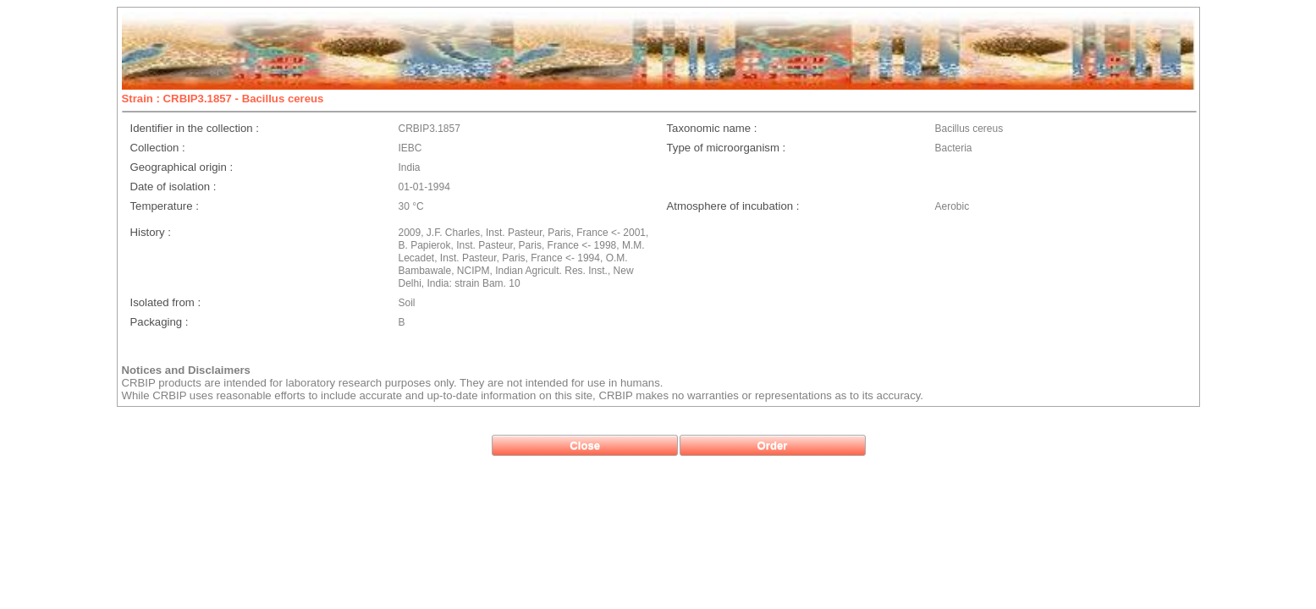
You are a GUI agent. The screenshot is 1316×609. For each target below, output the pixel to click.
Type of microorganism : (726, 147)
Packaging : (159, 321)
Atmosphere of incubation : (733, 206)
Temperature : (164, 206)
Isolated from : (165, 302)
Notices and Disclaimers (186, 370)
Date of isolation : (173, 186)
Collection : (157, 147)
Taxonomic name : (712, 128)
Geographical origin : (182, 167)
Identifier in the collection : (194, 128)
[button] (585, 445)
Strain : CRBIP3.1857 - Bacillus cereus (223, 98)
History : (150, 232)
